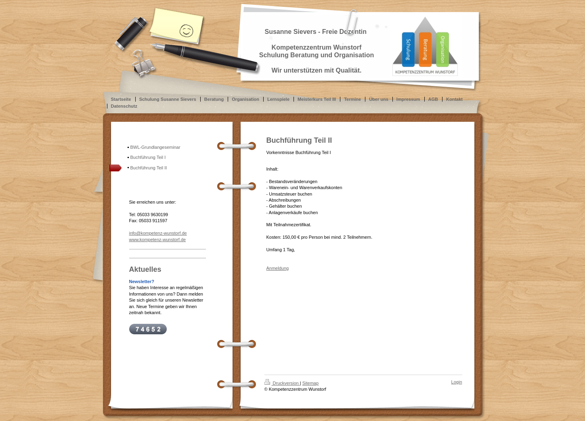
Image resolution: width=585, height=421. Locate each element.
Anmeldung (277, 268)
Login (456, 381)
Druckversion (282, 383)
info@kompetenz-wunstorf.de (158, 233)
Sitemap (310, 383)
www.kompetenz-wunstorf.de (157, 239)
